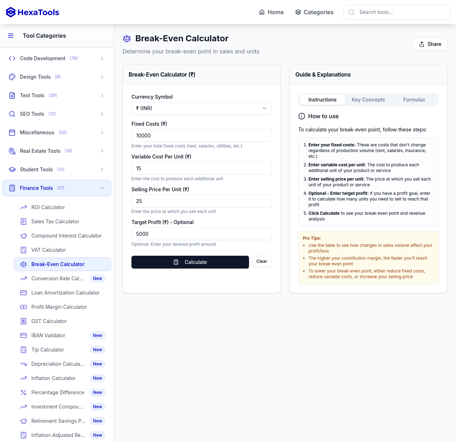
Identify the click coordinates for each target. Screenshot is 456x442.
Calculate (190, 262)
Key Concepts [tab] (368, 100)
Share (430, 44)
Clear (261, 261)
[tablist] (368, 99)
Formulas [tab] (414, 100)
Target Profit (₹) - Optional (162, 222)
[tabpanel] (368, 198)
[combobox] (396, 12)
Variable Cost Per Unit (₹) (161, 157)
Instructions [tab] (323, 100)
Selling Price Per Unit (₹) (160, 189)
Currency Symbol (152, 97)
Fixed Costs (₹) (149, 124)
